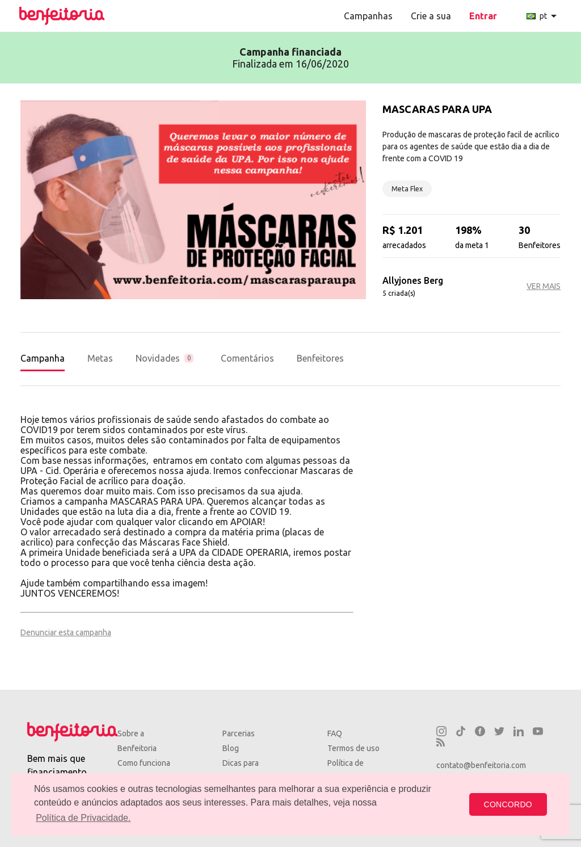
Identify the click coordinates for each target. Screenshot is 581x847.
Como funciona (143, 763)
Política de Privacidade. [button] (83, 818)
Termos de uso (353, 748)
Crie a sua (431, 16)
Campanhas (368, 16)
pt (544, 16)
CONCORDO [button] (508, 804)
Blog (230, 748)
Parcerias (238, 733)
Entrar (483, 16)
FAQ (334, 733)
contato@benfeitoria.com (481, 765)
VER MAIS (544, 286)
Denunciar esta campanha (65, 632)
